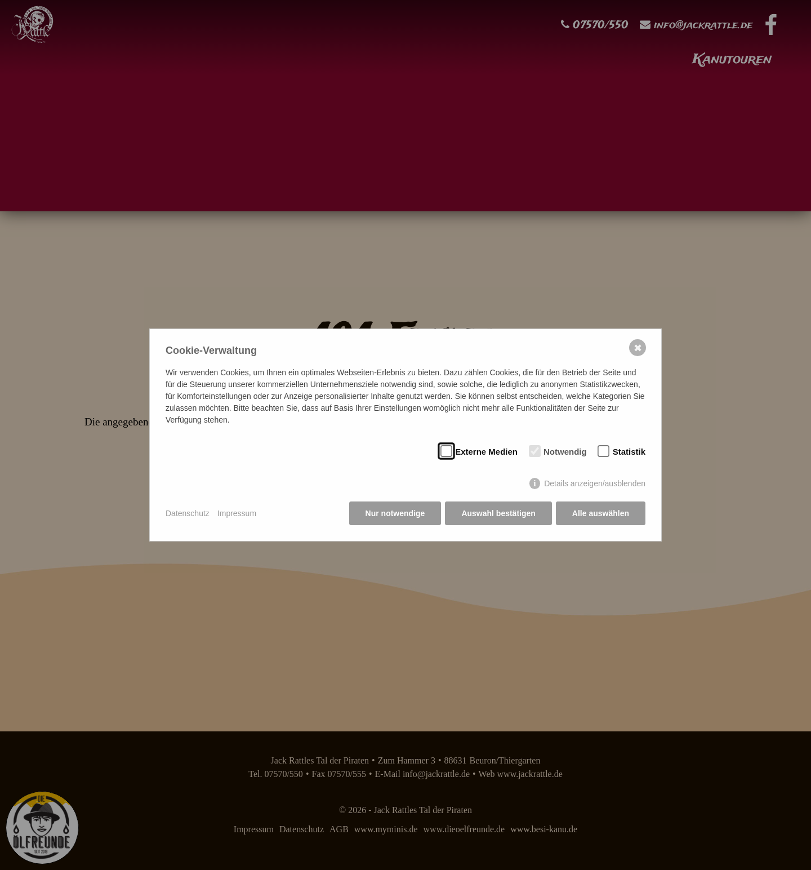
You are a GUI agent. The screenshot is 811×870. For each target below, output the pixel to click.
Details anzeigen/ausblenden (594, 483)
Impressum (236, 513)
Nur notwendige (395, 513)
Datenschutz (188, 513)
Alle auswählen (600, 513)
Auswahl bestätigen (498, 513)
